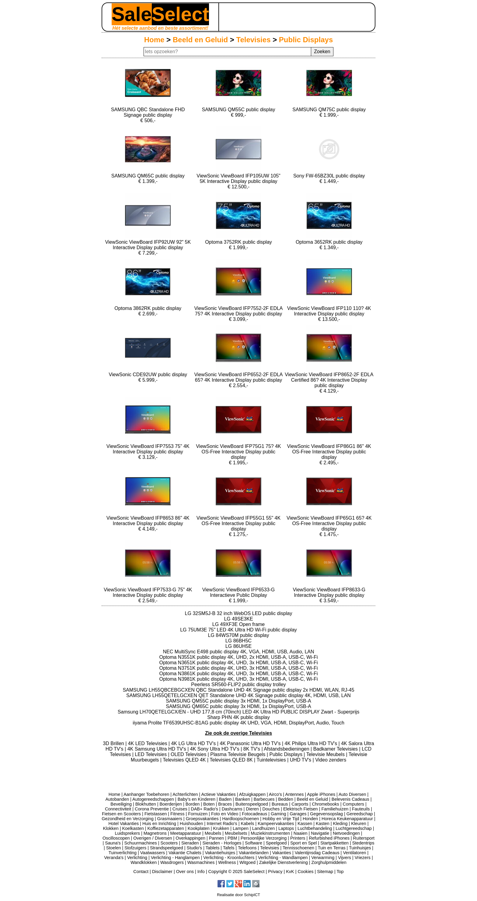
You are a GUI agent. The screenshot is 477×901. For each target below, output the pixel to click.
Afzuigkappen (252, 794)
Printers (297, 838)
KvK (290, 871)
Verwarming (322, 857)
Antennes (294, 794)
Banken (242, 799)
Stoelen (113, 847)
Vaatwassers (152, 852)
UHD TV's (301, 759)
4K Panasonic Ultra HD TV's (251, 743)
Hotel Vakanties (123, 823)
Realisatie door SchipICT (238, 894)
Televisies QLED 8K (232, 759)
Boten (209, 804)
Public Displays (306, 40)
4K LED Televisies (148, 743)
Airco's (275, 794)
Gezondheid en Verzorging (127, 818)
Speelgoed (276, 843)
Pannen (216, 838)
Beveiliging (121, 804)
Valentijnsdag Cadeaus (317, 852)
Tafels (229, 847)
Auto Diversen (352, 794)
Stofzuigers (135, 847)
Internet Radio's (222, 823)
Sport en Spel (303, 843)
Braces (225, 804)
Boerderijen (170, 804)
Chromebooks (325, 804)
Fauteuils (361, 808)
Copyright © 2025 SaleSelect (236, 871)
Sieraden (190, 843)
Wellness (227, 862)
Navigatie (320, 833)
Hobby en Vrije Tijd (281, 818)
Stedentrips (363, 843)
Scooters (169, 843)
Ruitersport (363, 838)
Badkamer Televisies (336, 748)
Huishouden (191, 823)
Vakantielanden (254, 852)
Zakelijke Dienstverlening (283, 862)
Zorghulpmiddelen (328, 862)
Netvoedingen (346, 833)
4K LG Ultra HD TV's (194, 743)
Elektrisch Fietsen (300, 808)
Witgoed (247, 862)
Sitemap (325, 871)
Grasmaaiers (169, 818)
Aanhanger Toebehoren (146, 794)
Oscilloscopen (116, 838)
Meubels (213, 833)
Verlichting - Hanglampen (175, 857)
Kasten (322, 823)
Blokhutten (145, 804)
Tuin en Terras (331, 847)
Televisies (253, 40)
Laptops (286, 828)
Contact (140, 871)
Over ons (185, 871)
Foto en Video (224, 813)
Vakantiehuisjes (220, 852)
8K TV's (252, 748)
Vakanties (281, 852)
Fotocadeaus (254, 813)
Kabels (247, 823)
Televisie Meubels (326, 754)
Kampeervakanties (276, 823)
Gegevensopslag (326, 813)
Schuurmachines (140, 843)
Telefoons (247, 847)
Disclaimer (162, 871)
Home (154, 40)
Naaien (301, 833)
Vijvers (344, 857)
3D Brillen (114, 743)
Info (201, 871)
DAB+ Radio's (204, 808)
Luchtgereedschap (353, 828)
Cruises (179, 808)
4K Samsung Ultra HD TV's (157, 748)
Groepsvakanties (202, 818)
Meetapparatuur (185, 833)
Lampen (241, 828)
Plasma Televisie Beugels (238, 754)
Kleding (340, 823)
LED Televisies (151, 754)
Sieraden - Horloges (221, 843)
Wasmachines (201, 862)
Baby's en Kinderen (196, 799)
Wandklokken (144, 862)
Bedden (285, 799)
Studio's (194, 847)
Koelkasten (133, 828)
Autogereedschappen (153, 799)
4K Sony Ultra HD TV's (215, 748)
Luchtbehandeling (315, 828)
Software (253, 843)
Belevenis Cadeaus (350, 799)
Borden (193, 804)
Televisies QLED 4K (185, 759)
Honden (310, 818)
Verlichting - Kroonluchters (228, 857)
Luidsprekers (127, 833)
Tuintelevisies (271, 759)
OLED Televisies (189, 754)
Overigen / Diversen (152, 838)
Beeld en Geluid (200, 40)
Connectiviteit (118, 808)
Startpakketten (334, 843)
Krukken (221, 828)
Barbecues (264, 799)
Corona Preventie (152, 808)
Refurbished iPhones (329, 838)
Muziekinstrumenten (270, 833)
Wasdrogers (172, 862)
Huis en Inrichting (159, 823)
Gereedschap (359, 813)
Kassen (305, 823)
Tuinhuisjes (360, 847)
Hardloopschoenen (240, 818)
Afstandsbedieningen (287, 748)
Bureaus (280, 804)
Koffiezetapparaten (165, 828)
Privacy (275, 871)
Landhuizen (263, 828)
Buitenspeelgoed (251, 804)
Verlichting (137, 857)
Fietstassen (155, 813)
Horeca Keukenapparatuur (347, 818)
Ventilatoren (354, 852)
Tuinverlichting (123, 852)
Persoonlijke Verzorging (264, 838)
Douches (271, 808)
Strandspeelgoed (166, 847)
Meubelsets (236, 833)
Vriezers (363, 857)
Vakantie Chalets (185, 852)
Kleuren (358, 823)
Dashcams (232, 808)
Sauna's (113, 843)
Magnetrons (155, 833)
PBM (232, 838)
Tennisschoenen (298, 847)
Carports (299, 804)
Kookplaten (199, 828)
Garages (298, 813)
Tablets (213, 847)
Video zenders (330, 759)
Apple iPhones (321, 794)
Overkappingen (190, 838)
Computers (353, 804)
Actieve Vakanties (218, 794)
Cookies (305, 871)
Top (339, 871)
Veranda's (114, 857)
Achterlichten (185, 794)
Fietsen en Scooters (121, 813)
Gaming (278, 813)
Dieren (252, 808)
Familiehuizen (334, 808)
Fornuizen (197, 813)
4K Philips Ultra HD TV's (312, 743)
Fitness (177, 813)
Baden (225, 799)
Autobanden (117, 799)
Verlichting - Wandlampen (283, 857)
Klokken (111, 828)
